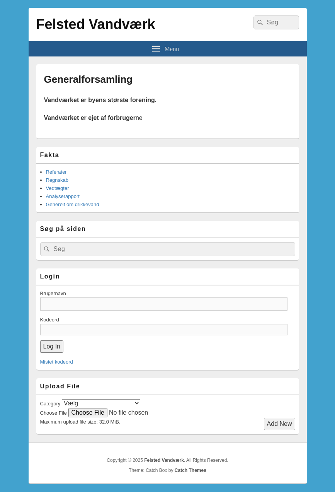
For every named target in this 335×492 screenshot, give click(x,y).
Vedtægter (57, 188)
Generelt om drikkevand (72, 204)
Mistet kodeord (56, 362)
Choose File (53, 413)
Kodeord (49, 320)
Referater (56, 172)
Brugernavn (53, 293)
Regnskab (57, 180)
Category (50, 404)
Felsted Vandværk (95, 24)
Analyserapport (63, 196)
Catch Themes (190, 470)
